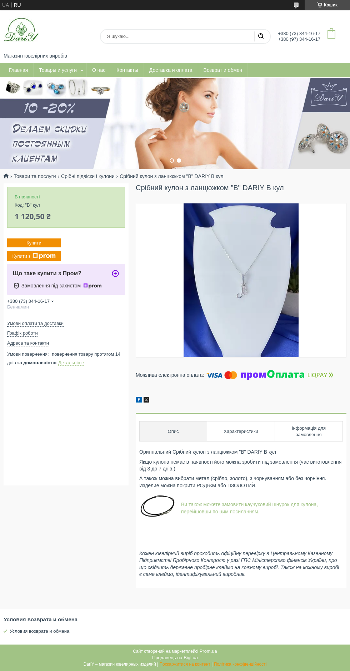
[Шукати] (260, 36)
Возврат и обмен (223, 70)
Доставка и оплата (170, 70)
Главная (18, 70)
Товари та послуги (35, 176)
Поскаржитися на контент (184, 664)
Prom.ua (208, 651)
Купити (33, 243)
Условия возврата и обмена (39, 631)
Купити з (33, 256)
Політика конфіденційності (240, 664)
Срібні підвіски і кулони (88, 176)
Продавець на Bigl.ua (175, 657)
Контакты (127, 70)
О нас (98, 70)
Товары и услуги (58, 70)
